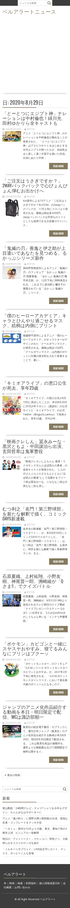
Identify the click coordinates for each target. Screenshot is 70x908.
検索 (20, 883)
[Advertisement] (35, 55)
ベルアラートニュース (29, 11)
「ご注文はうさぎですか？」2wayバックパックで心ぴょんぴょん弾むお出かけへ (35, 185)
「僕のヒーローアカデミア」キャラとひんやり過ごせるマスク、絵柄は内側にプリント (34, 320)
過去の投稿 (13, 775)
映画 (12, 883)
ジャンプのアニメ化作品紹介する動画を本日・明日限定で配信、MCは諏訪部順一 (34, 711)
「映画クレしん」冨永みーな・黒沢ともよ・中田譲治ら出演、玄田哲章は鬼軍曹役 (34, 446)
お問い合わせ (22, 887)
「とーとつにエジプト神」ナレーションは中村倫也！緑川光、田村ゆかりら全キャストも (34, 118)
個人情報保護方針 (49, 883)
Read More (58, 166)
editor (29, 129)
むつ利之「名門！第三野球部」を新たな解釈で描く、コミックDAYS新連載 (34, 513)
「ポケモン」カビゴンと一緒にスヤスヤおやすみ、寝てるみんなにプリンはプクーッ (34, 648)
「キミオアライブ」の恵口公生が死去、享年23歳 (34, 385)
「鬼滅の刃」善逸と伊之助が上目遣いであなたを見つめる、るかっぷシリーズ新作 (34, 252)
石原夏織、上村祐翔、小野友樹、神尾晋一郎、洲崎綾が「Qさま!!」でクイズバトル (32, 581)
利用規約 (31, 883)
